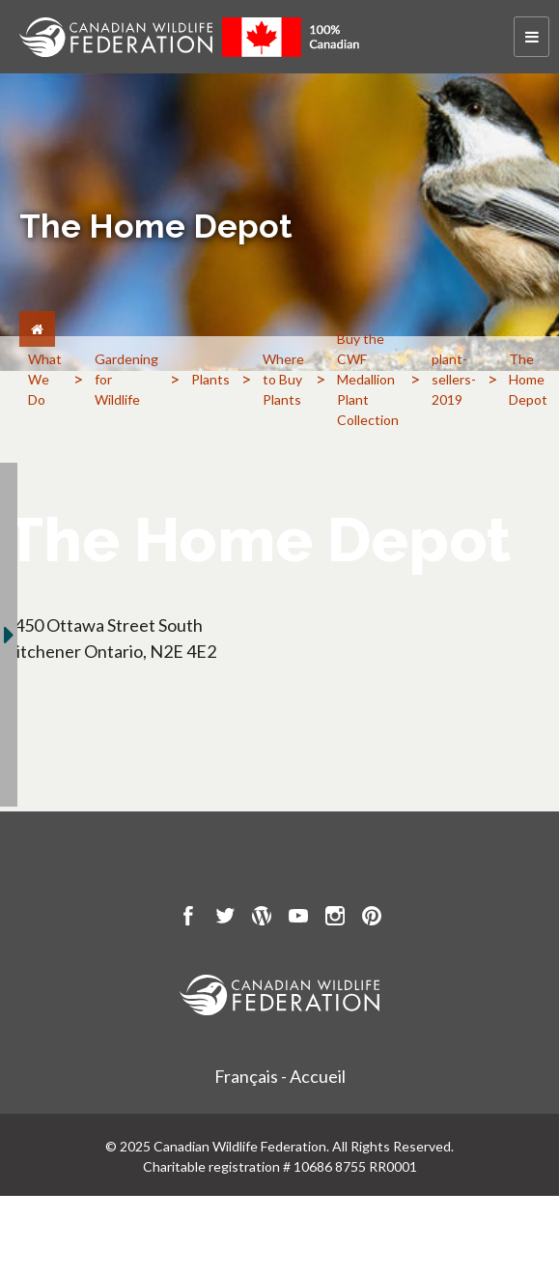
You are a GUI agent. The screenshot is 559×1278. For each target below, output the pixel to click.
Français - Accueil (280, 1076)
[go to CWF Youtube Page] (298, 918)
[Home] (37, 329)
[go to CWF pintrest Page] (371, 918)
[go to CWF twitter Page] (225, 918)
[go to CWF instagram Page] (335, 918)
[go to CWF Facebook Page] (188, 918)
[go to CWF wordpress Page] (261, 918)
